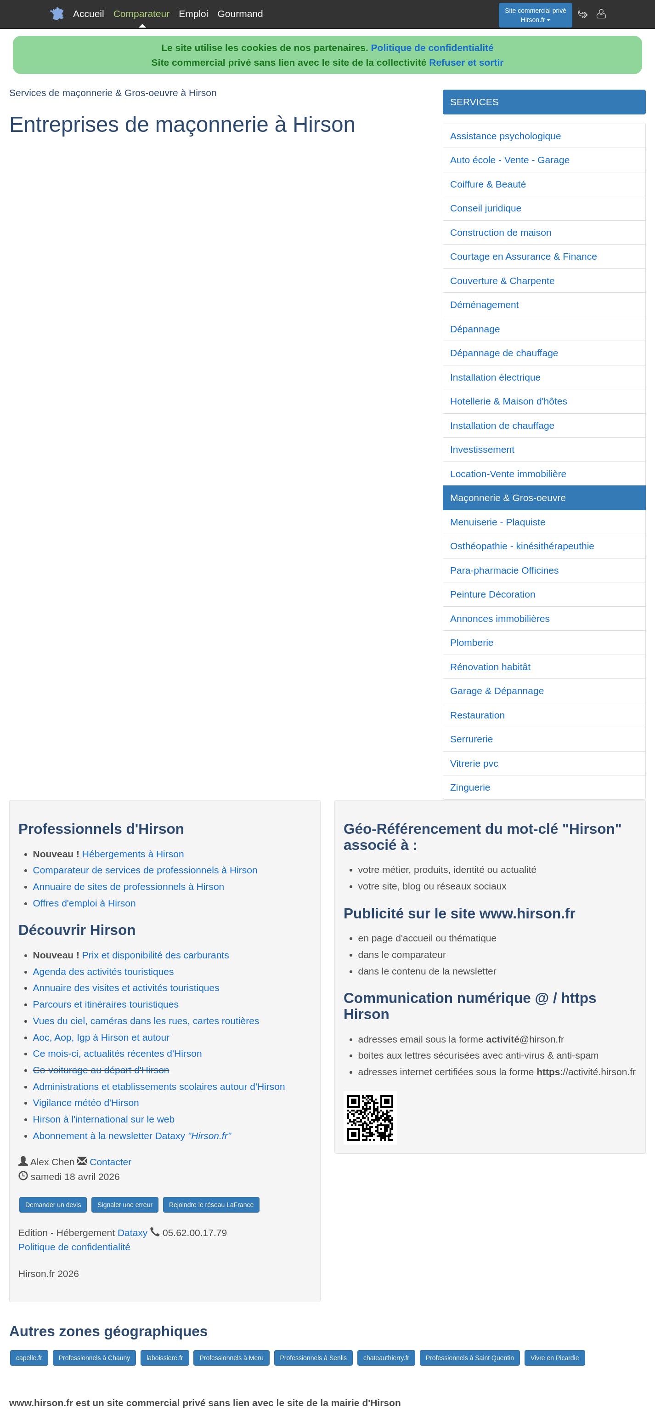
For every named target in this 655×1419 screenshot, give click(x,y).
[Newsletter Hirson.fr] (582, 14)
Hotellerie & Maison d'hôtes (508, 401)
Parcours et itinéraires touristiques (106, 1004)
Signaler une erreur (124, 1204)
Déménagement (484, 304)
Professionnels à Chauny (94, 1358)
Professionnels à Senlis (313, 1358)
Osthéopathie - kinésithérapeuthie (522, 546)
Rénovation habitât (490, 666)
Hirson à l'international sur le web (104, 1119)
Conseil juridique (485, 208)
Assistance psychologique (505, 136)
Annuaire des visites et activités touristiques (126, 987)
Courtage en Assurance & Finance (523, 256)
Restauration (477, 715)
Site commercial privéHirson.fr (535, 15)
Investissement (482, 449)
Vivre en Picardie (555, 1358)
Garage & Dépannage (497, 690)
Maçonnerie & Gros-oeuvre (508, 497)
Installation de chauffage (502, 425)
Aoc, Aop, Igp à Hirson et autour (101, 1037)
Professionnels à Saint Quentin (470, 1358)
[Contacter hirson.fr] (601, 14)
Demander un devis (53, 1204)
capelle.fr (29, 1358)
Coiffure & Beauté (488, 184)
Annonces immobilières (500, 618)
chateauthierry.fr (386, 1358)
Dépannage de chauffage (504, 353)
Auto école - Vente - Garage (510, 159)
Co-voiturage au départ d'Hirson (101, 1070)
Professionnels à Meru (231, 1358)
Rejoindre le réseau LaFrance (211, 1204)
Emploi (193, 13)
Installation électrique (495, 377)
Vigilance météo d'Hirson (86, 1102)
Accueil (88, 13)
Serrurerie (471, 739)
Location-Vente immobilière (508, 473)
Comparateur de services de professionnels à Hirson (145, 870)
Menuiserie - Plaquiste (498, 522)
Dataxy (132, 1232)
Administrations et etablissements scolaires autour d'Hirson (159, 1086)
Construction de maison (501, 232)
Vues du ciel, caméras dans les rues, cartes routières (146, 1020)
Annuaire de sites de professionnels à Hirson (129, 886)
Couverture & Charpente (502, 280)
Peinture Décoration (493, 594)
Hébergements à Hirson (133, 854)
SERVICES (474, 102)
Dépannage (475, 329)
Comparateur (141, 13)
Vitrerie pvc (474, 763)
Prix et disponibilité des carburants (155, 955)
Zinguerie (470, 787)
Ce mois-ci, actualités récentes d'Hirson (117, 1053)
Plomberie (472, 642)
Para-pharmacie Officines (504, 570)
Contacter (110, 1162)
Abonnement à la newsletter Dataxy (132, 1135)
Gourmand (240, 13)
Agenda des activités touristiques (103, 971)
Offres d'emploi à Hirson (84, 903)
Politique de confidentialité (432, 47)
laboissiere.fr (165, 1358)
